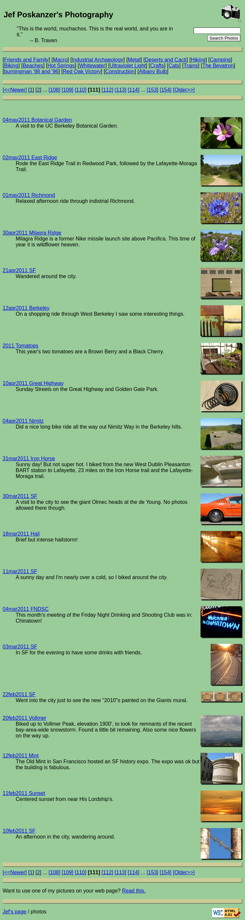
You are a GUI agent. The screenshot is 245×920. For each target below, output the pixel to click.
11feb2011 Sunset (24, 793)
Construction (120, 71)
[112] (107, 90)
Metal (134, 59)
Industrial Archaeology (97, 59)
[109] (68, 90)
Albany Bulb (153, 71)
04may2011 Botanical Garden (37, 120)
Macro (60, 59)
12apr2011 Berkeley (26, 308)
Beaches (33, 65)
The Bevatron (218, 65)
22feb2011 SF (19, 694)
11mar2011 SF (20, 571)
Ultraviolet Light (128, 65)
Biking (11, 65)
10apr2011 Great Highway (33, 383)
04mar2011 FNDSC (26, 609)
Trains (191, 65)
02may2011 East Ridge (30, 157)
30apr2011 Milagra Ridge (32, 233)
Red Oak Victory (82, 71)
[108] (55, 90)
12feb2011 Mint (21, 755)
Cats (173, 65)
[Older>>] (184, 90)
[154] (165, 90)
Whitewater (92, 65)
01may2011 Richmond (29, 195)
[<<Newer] (15, 90)
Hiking (198, 59)
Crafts (157, 65)
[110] (81, 90)
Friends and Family (26, 59)
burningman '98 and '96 (31, 71)
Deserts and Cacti (165, 59)
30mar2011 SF (20, 496)
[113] (121, 90)
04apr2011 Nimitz (23, 421)
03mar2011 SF (20, 646)
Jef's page (14, 911)
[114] (134, 90)
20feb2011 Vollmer (24, 718)
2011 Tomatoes (20, 345)
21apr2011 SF (19, 270)
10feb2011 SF (19, 831)
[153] (152, 90)
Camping (220, 59)
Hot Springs (61, 65)
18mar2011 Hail (21, 534)
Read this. (134, 890)
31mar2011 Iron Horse (29, 458)
